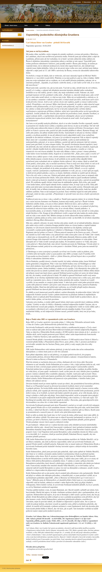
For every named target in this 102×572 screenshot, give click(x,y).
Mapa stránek (87, 2)
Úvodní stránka (30, 30)
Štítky (28, 555)
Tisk (100, 2)
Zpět (27, 560)
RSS (95, 2)
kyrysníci (40, 554)
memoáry (34, 554)
